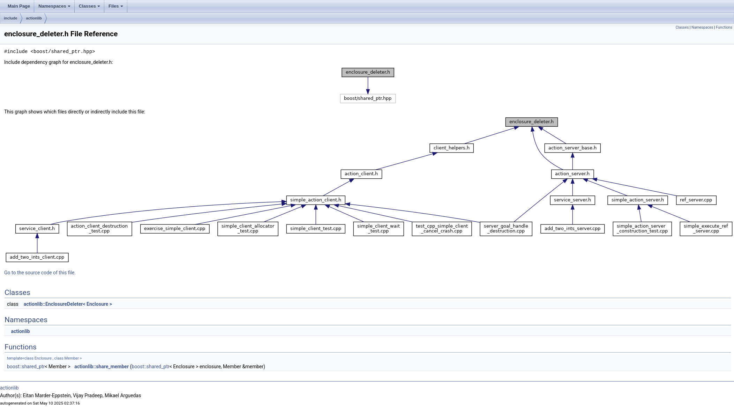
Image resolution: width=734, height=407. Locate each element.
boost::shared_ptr (26, 366)
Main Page (19, 6)
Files (115, 6)
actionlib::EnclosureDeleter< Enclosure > (68, 304)
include (10, 18)
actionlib (34, 18)
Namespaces (54, 6)
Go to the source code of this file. (40, 272)
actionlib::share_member (101, 366)
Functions (724, 27)
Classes (89, 6)
